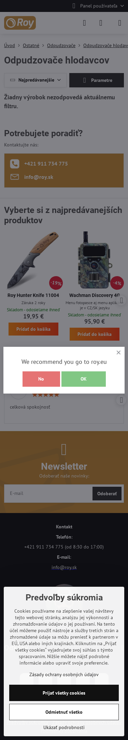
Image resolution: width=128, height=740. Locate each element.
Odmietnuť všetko (64, 712)
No (41, 379)
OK (84, 379)
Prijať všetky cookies (64, 693)
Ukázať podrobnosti (64, 727)
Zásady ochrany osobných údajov (64, 674)
